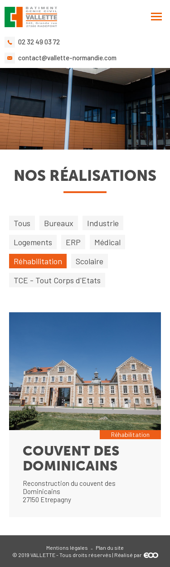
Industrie (103, 223)
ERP (73, 242)
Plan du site (110, 547)
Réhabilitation (38, 261)
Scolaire (89, 261)
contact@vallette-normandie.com (67, 57)
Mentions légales (67, 547)
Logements (33, 242)
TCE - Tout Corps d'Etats (57, 280)
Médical (107, 242)
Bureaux (58, 223)
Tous (22, 223)
